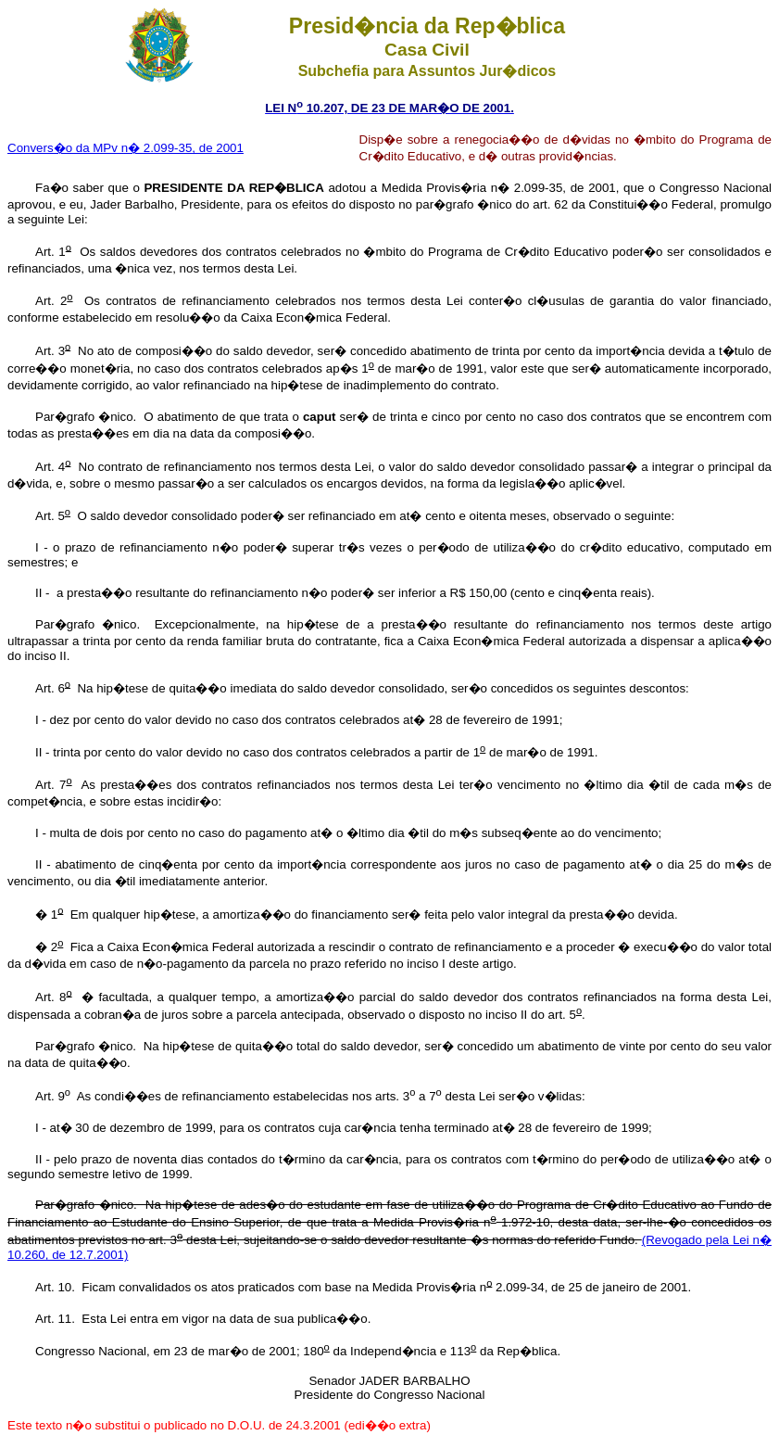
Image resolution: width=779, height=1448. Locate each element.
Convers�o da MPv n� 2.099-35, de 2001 (125, 148)
